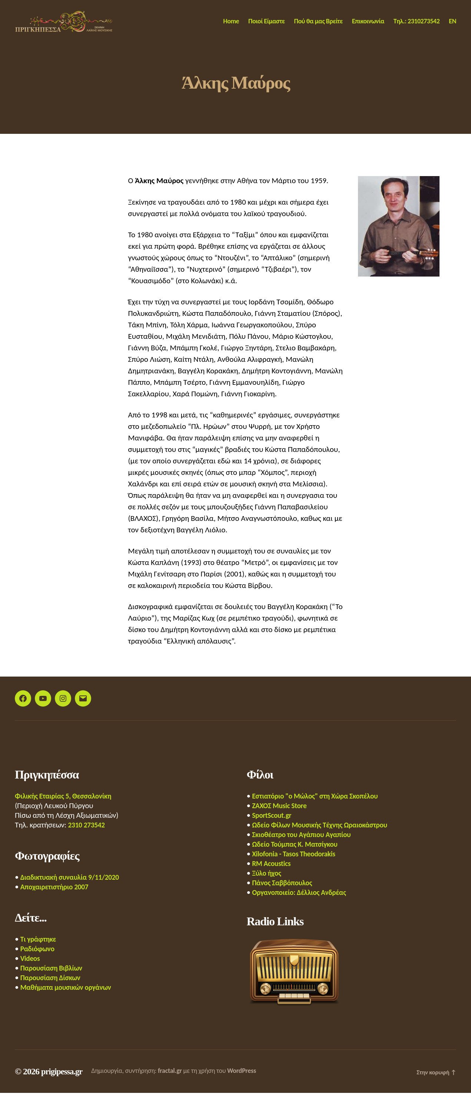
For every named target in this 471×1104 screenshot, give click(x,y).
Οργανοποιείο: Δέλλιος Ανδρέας (303, 903)
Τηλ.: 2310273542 (417, 27)
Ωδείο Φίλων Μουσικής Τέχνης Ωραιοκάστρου (325, 836)
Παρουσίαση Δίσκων (53, 989)
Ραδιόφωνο (38, 960)
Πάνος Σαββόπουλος (284, 894)
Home (231, 27)
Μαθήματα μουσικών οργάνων (69, 998)
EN (452, 27)
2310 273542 (88, 836)
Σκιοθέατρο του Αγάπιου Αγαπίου (305, 845)
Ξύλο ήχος (267, 884)
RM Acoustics (273, 874)
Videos (31, 969)
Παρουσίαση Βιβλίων (54, 979)
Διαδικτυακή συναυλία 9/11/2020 (74, 888)
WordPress (244, 1082)
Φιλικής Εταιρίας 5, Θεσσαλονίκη (67, 807)
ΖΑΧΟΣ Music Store (281, 817)
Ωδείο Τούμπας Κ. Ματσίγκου (298, 855)
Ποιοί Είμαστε (266, 27)
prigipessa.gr (63, 1082)
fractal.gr (173, 1082)
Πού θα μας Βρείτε (318, 27)
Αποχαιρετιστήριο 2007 (57, 898)
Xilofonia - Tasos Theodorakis (297, 865)
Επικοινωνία (368, 27)
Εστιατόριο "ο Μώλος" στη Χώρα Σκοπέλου (320, 807)
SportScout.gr (273, 826)
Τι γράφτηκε (39, 950)
